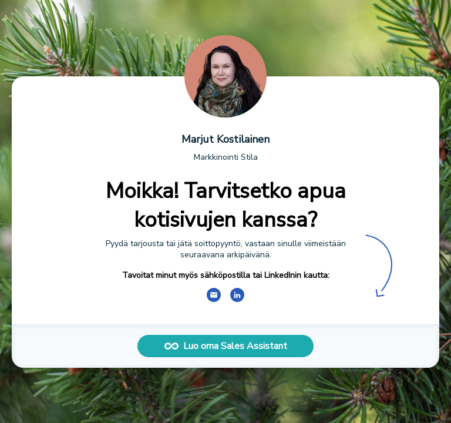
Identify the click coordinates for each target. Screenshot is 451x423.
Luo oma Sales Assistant (225, 346)
